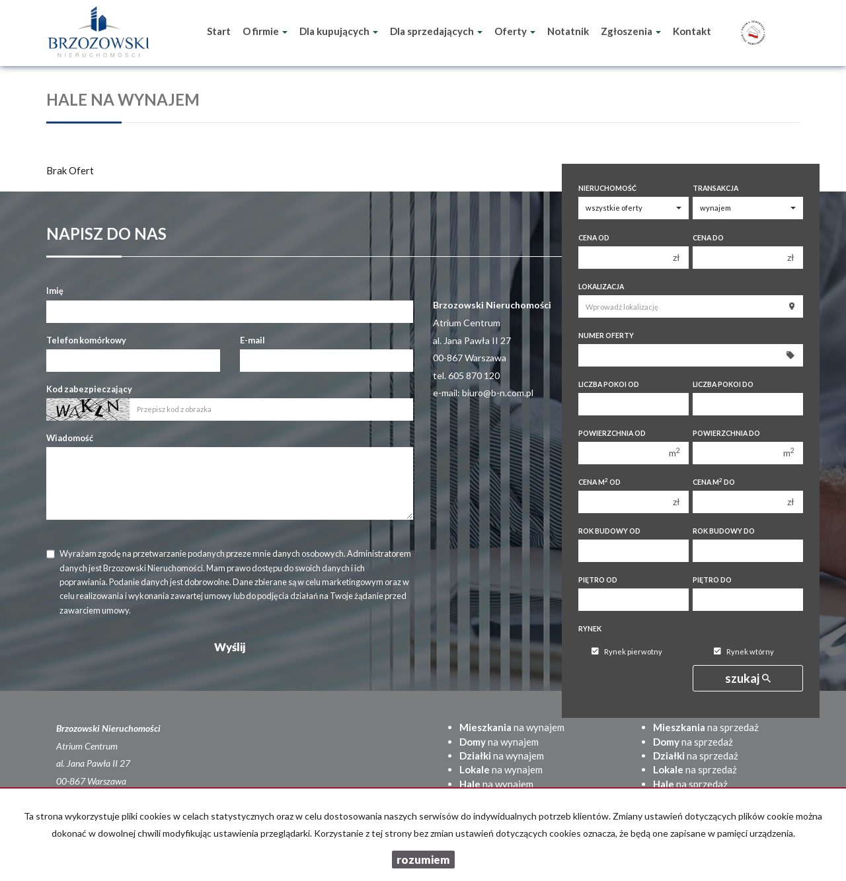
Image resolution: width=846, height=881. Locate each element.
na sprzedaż (706, 727)
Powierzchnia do (726, 433)
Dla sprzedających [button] (436, 31)
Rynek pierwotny (627, 651)
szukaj (748, 678)
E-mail (252, 340)
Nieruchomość (607, 188)
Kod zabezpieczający (89, 389)
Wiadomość (69, 438)
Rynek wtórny (744, 651)
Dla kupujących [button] (338, 31)
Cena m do (714, 481)
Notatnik (568, 31)
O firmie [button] (265, 31)
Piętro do (712, 580)
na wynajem (511, 727)
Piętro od (597, 580)
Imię (54, 290)
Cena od (593, 238)
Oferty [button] (514, 31)
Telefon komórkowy (86, 340)
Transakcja (715, 188)
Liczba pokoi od (608, 384)
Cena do (708, 238)
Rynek (589, 629)
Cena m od (599, 481)
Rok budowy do (724, 531)
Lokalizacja (601, 287)
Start (219, 31)
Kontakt (692, 31)
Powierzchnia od (612, 433)
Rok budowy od (609, 531)
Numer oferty (606, 335)
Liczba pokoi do (723, 384)
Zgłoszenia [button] (631, 31)
